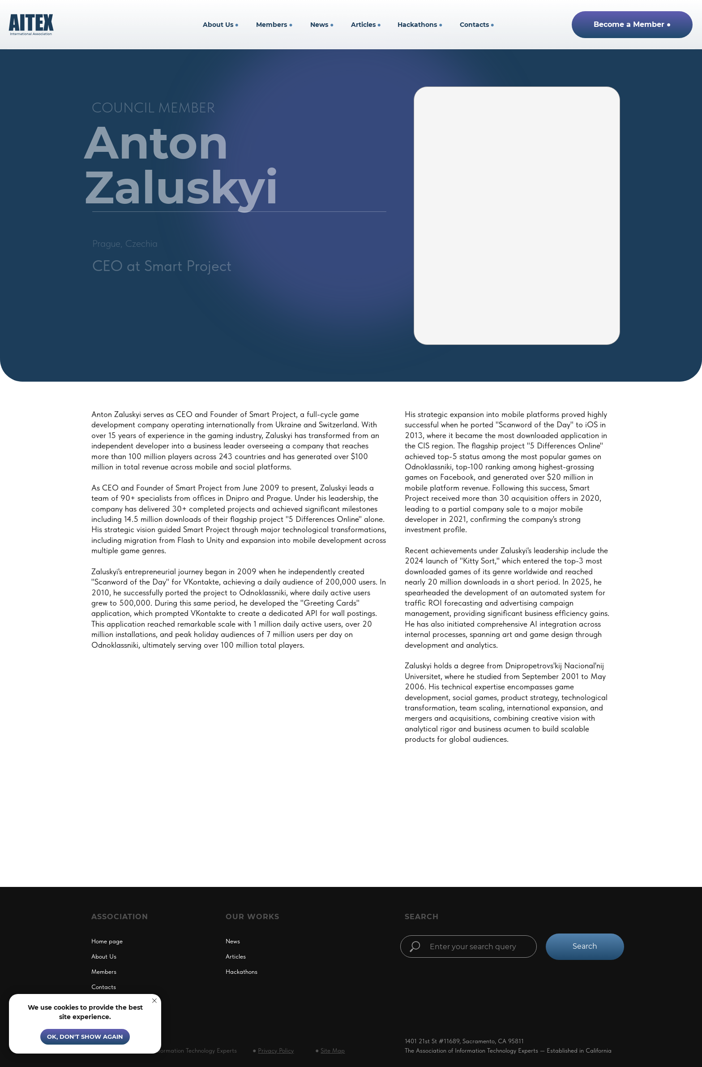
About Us (221, 25)
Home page (107, 941)
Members (274, 25)
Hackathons (420, 25)
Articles (366, 25)
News (322, 25)
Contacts (477, 25)
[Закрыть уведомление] (154, 1000)
